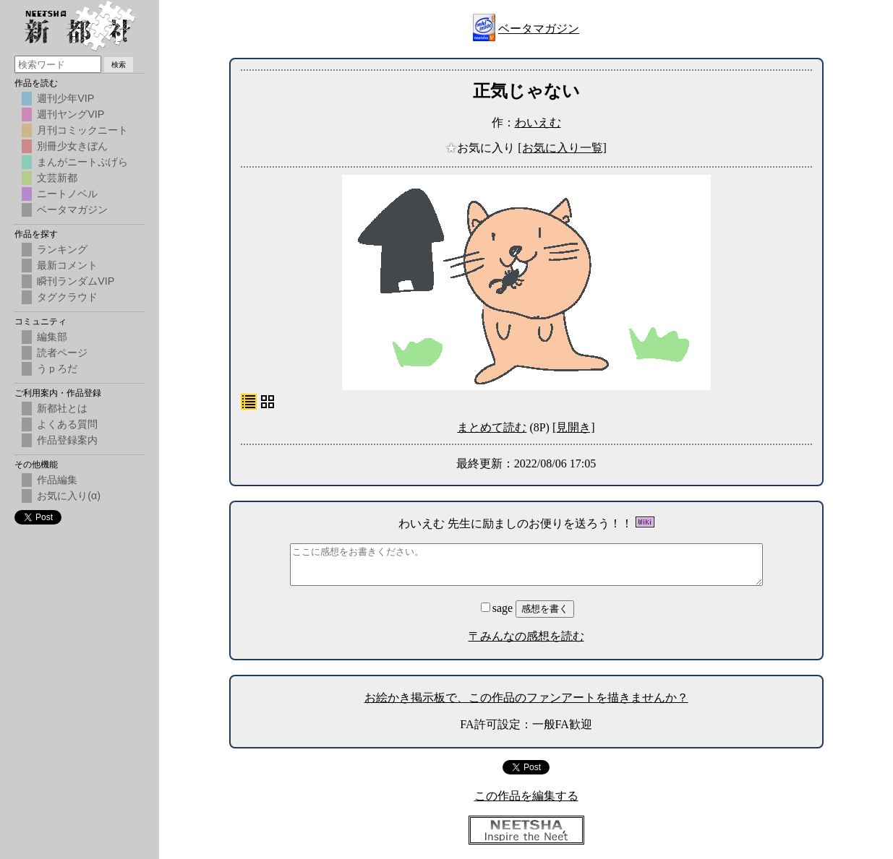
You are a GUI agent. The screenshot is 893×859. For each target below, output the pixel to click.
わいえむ (538, 122)
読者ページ (62, 352)
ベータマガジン (538, 28)
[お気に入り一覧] (562, 148)
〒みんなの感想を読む (526, 636)
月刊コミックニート (82, 130)
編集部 (52, 336)
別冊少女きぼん (72, 146)
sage (498, 608)
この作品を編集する (526, 796)
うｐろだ (57, 368)
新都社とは (62, 408)
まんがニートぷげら (82, 162)
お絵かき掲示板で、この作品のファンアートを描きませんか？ (526, 697)
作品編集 (57, 479)
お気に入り (481, 148)
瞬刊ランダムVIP (75, 281)
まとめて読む (491, 427)
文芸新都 (57, 178)
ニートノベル (67, 193)
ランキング (62, 249)
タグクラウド (67, 297)
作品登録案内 (67, 440)
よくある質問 (67, 424)
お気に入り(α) (69, 495)
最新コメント (67, 265)
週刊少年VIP (65, 98)
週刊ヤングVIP (70, 114)
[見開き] (573, 427)
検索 (118, 65)
